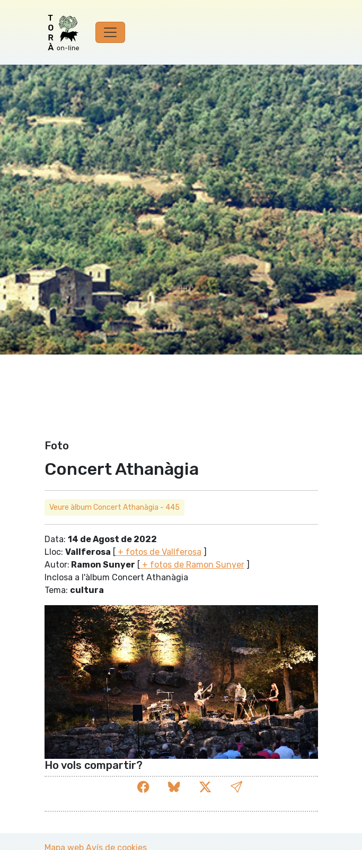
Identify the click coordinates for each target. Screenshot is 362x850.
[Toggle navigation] (110, 32)
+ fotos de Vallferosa (158, 552)
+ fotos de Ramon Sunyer (192, 565)
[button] (236, 787)
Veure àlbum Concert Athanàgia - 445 (114, 507)
